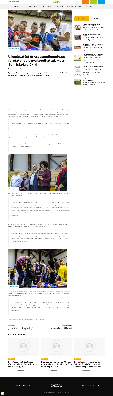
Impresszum (27, 385)
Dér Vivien (10, 68)
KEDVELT (97, 19)
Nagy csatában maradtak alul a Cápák (92, 34)
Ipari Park (70, 6)
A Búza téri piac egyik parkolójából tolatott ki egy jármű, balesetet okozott (22, 329)
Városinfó (60, 6)
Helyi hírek (11, 358)
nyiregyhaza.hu (20, 370)
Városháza (50, 6)
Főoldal (15, 6)
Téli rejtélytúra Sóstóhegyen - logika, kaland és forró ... (92, 24)
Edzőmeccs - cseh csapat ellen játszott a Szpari (92, 79)
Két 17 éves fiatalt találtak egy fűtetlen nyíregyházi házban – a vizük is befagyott (22, 364)
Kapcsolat (89, 6)
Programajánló (32, 6)
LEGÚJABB (82, 19)
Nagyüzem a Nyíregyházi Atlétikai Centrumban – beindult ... (93, 44)
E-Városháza (79, 6)
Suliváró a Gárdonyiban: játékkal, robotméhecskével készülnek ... (93, 54)
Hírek (22, 6)
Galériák (41, 6)
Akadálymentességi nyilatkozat (87, 385)
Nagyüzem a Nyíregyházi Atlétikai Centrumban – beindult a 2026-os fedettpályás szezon (56, 364)
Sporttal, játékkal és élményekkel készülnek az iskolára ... (93, 67)
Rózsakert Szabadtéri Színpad (61, 328)
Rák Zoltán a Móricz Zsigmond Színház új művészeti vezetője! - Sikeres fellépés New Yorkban (88, 364)
